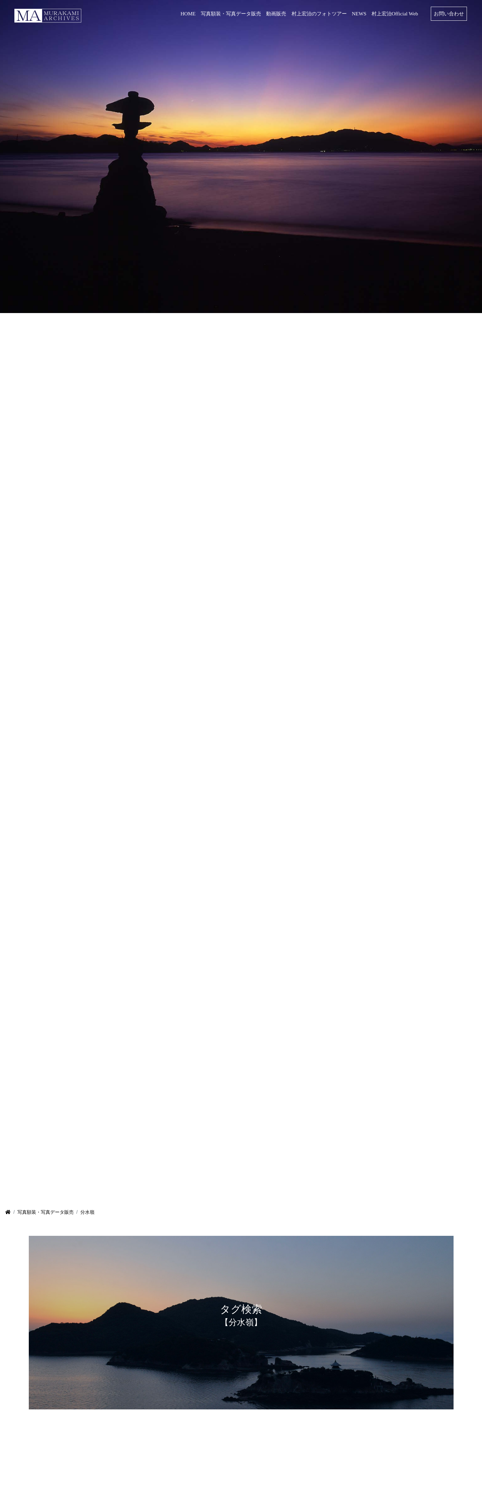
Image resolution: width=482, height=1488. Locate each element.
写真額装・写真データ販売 (45, 1212)
